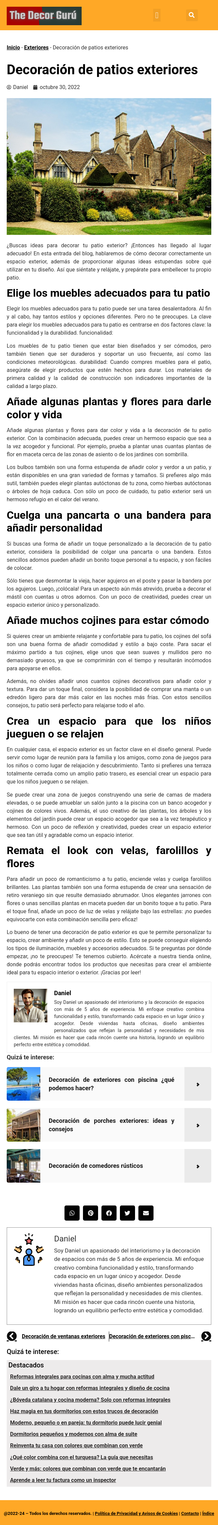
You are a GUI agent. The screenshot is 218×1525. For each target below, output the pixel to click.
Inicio (13, 47)
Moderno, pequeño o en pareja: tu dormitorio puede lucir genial (86, 1423)
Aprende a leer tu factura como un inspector (63, 1480)
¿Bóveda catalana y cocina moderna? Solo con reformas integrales (90, 1400)
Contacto (190, 1513)
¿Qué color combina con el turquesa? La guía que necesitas (81, 1457)
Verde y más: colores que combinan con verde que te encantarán (88, 1469)
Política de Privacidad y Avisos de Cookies (136, 1513)
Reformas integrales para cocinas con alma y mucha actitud (82, 1376)
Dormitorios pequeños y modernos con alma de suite (73, 1434)
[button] (157, 15)
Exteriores (36, 47)
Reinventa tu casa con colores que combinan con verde (76, 1445)
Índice (208, 1513)
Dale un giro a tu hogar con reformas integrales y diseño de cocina (90, 1388)
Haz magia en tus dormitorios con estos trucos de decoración (84, 1411)
